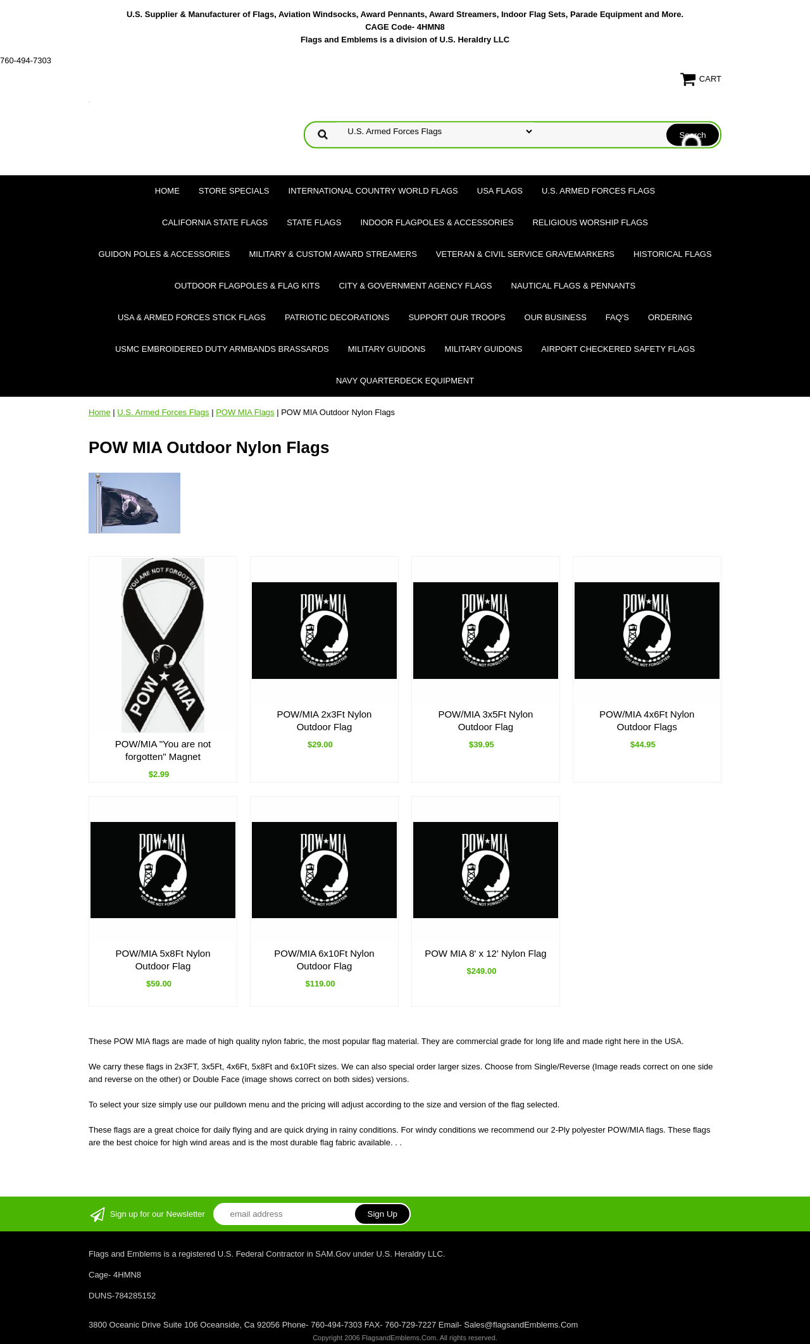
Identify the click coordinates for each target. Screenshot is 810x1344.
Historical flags (672, 254)
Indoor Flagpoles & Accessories (436, 222)
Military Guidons (387, 349)
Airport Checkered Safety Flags (618, 349)
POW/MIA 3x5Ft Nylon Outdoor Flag (485, 720)
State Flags (314, 222)
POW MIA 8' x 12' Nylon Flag (485, 953)
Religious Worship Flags (590, 222)
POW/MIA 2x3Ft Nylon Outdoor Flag (324, 720)
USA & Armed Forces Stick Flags (192, 317)
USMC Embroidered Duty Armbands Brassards (222, 349)
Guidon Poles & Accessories (164, 254)
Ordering (670, 317)
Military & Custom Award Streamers (332, 254)
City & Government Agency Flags (415, 285)
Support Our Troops (456, 317)
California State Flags (215, 222)
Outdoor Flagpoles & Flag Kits (247, 285)
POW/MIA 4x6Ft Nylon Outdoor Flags (646, 720)
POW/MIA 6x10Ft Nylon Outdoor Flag (324, 959)
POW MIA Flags (245, 412)
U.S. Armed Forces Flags (598, 191)
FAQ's (617, 317)
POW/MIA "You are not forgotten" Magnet (163, 750)
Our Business (556, 317)
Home (167, 191)
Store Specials (234, 191)
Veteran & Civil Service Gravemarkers (525, 254)
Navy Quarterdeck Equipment (405, 380)
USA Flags (500, 191)
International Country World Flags (373, 191)
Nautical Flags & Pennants (573, 285)
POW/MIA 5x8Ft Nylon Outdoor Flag (162, 959)
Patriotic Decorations (337, 317)
